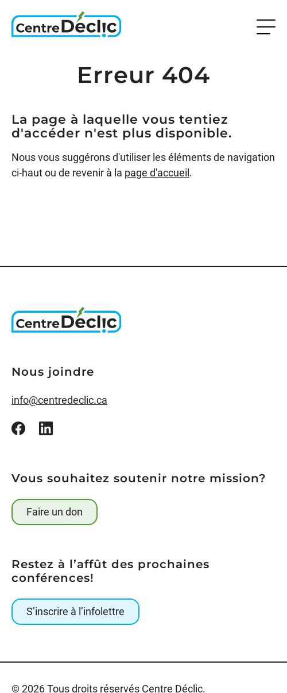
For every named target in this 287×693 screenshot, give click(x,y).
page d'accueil (157, 173)
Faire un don (54, 512)
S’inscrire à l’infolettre (75, 611)
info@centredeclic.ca (59, 400)
